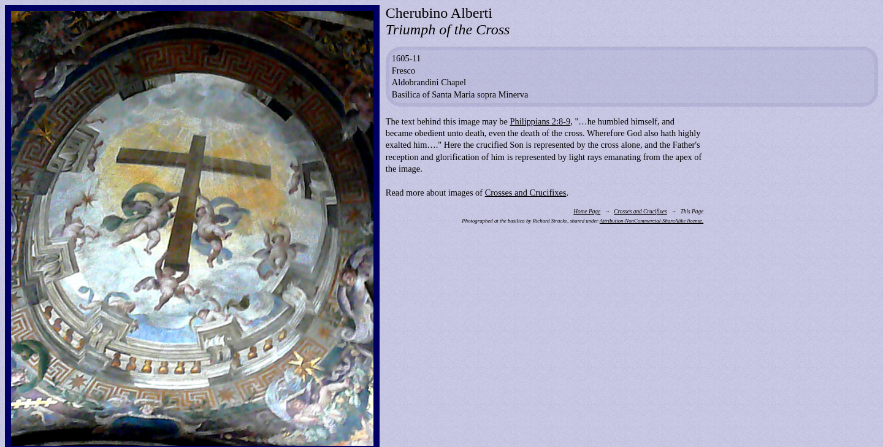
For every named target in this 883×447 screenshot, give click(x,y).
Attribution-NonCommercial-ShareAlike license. (651, 221)
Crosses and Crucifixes (526, 192)
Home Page (586, 211)
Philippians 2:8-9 (540, 121)
